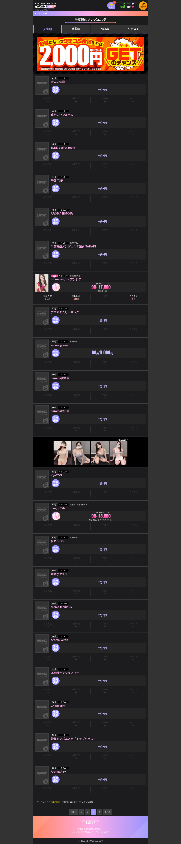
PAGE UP (90, 822)
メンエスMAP (40, 13)
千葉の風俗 (55, 802)
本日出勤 (76, 298)
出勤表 (76, 28)
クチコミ (133, 28)
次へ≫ (107, 812)
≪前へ (74, 812)
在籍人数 (47, 298)
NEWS (105, 28)
